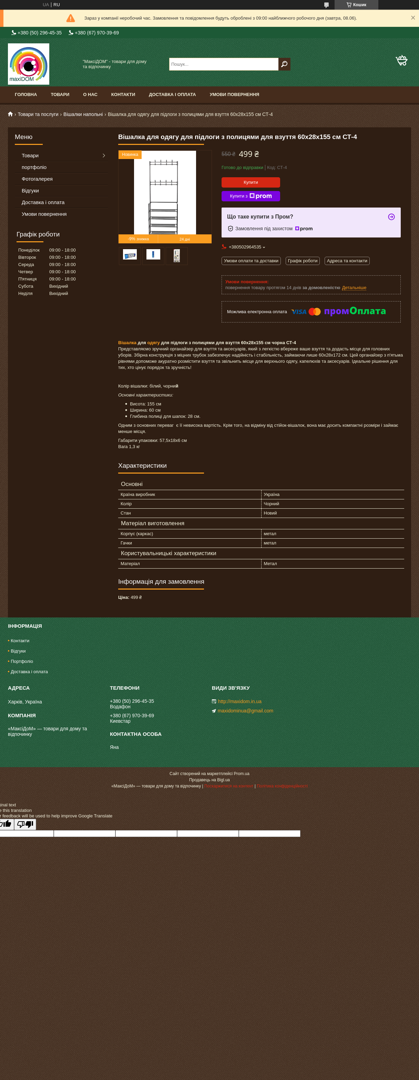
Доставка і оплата (172, 94)
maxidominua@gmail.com (245, 710)
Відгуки (30, 190)
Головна (26, 94)
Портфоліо (22, 661)
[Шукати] (284, 64)
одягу (153, 342)
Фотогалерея (37, 179)
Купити (251, 182)
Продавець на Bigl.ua (209, 779)
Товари (60, 94)
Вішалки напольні (83, 114)
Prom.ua (241, 773)
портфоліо (34, 167)
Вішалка (127, 342)
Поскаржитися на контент (228, 786)
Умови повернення (234, 94)
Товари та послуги (38, 114)
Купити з (251, 196)
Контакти (123, 94)
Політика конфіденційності (282, 786)
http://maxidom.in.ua (240, 701)
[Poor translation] (25, 824)
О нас (90, 94)
